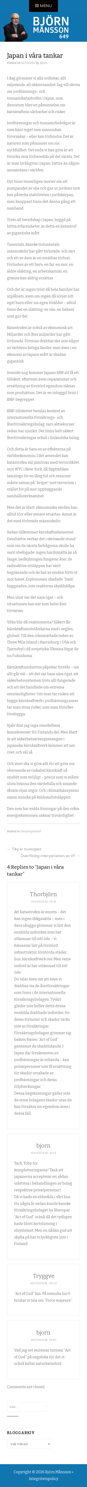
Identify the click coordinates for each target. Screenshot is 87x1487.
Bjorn (43, 63)
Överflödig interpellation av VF (50, 855)
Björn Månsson (58, 1472)
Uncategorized (31, 831)
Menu (46, 5)
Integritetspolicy (43, 1479)
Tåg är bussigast (24, 849)
